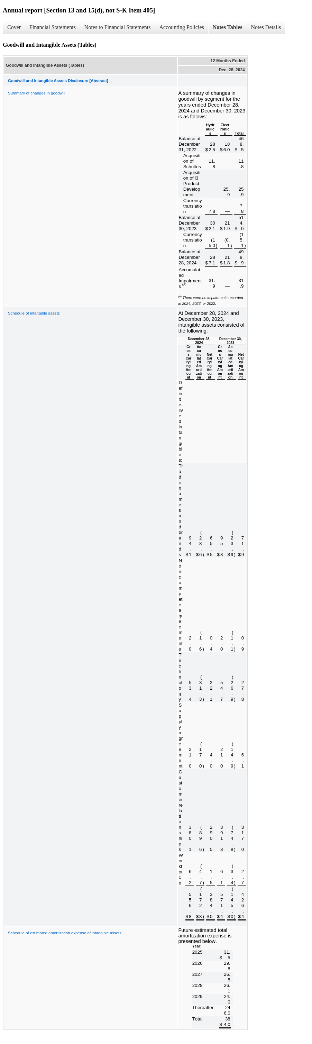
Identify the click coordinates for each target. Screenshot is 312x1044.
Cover (14, 27)
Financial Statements (52, 27)
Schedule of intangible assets (34, 313)
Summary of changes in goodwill (36, 93)
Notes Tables (227, 27)
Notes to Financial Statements (117, 27)
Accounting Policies (181, 27)
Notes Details (266, 27)
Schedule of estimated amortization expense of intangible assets (64, 933)
